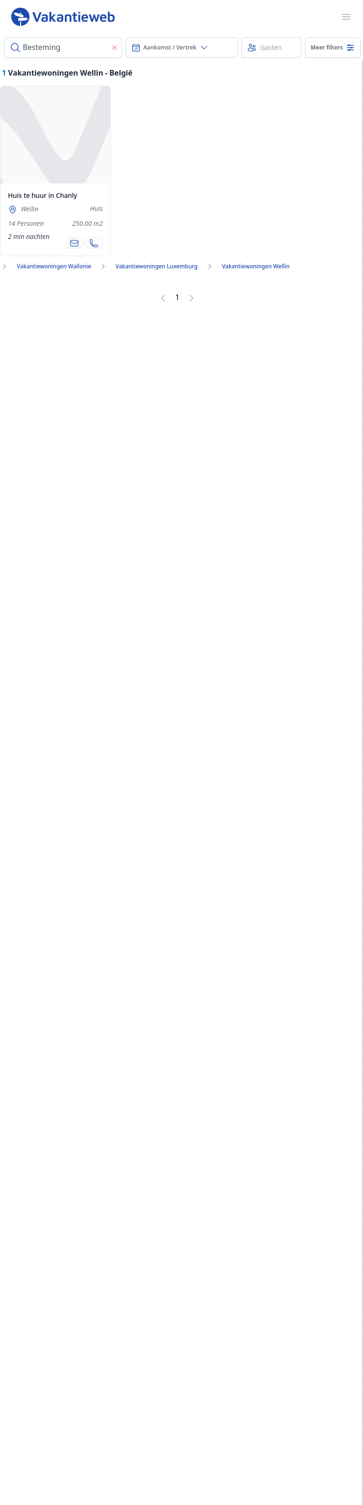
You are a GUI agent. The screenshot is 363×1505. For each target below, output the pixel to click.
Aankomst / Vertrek (170, 47)
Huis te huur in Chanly (42, 195)
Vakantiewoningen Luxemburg (156, 266)
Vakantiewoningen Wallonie (54, 266)
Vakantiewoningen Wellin (256, 266)
